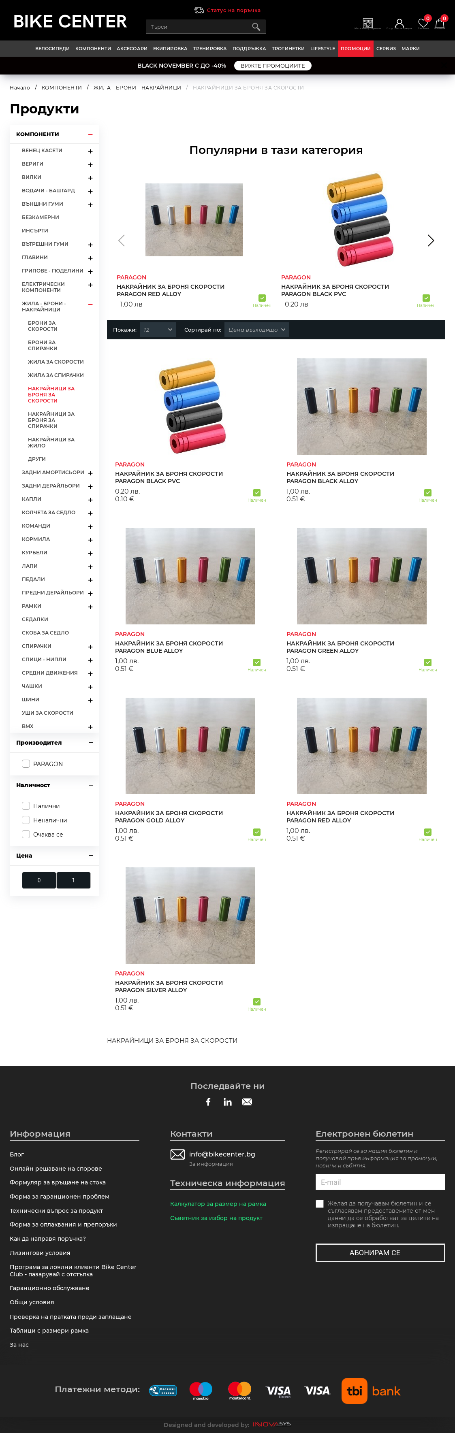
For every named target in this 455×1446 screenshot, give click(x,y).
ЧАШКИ (32, 686)
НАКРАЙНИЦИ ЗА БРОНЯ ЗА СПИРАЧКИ (51, 420)
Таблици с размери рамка (51, 1342)
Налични (46, 805)
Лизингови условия (41, 1259)
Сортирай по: (202, 329)
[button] (121, 240)
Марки (411, 48)
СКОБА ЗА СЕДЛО (45, 633)
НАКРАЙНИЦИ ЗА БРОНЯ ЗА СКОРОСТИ (51, 394)
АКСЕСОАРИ (132, 48)
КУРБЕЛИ (34, 552)
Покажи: (125, 329)
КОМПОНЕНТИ (93, 48)
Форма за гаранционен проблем (62, 1199)
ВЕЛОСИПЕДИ (52, 48)
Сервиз (386, 48)
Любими (416, 23)
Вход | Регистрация (383, 31)
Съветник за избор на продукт (218, 1219)
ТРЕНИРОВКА (210, 48)
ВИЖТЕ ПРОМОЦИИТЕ (273, 65)
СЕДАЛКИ (35, 619)
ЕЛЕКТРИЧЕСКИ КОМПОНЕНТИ (43, 287)
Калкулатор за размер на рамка (221, 1204)
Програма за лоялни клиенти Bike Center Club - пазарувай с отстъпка (65, 1278)
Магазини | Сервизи (341, 31)
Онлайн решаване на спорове (58, 1169)
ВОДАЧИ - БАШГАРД (48, 190)
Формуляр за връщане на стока (60, 1184)
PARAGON (48, 763)
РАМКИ (31, 606)
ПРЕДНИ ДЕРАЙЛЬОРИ (53, 593)
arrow (90, 134)
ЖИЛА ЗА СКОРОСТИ (56, 362)
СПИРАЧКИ (36, 646)
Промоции (356, 48)
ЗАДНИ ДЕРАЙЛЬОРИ (51, 486)
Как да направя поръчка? (51, 1244)
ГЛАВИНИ (35, 257)
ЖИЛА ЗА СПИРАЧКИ (56, 375)
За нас (20, 1357)
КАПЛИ (31, 499)
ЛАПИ (30, 566)
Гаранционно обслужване (52, 1297)
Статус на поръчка (234, 10)
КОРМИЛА (36, 539)
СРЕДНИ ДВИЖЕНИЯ (50, 673)
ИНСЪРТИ (35, 231)
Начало (20, 88)
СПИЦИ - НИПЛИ (44, 659)
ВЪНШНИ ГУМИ (42, 204)
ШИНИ (30, 699)
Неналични (50, 820)
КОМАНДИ (36, 526)
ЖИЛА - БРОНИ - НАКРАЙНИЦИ (138, 88)
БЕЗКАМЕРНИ (40, 217)
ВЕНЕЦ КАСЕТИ (42, 150)
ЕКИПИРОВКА (170, 48)
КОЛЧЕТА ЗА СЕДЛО (48, 512)
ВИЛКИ (31, 177)
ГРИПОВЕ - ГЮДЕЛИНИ (52, 271)
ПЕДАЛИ (33, 579)
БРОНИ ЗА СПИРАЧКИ (43, 345)
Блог (17, 1155)
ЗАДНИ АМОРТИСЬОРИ (53, 472)
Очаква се (48, 834)
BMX (27, 726)
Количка (437, 23)
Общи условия (33, 1312)
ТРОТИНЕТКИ (288, 48)
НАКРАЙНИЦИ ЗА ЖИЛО (51, 443)
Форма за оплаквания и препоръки (67, 1229)
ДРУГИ (37, 459)
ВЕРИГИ (32, 164)
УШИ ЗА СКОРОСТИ (47, 713)
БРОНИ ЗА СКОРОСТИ (43, 326)
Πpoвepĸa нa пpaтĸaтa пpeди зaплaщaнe (74, 1327)
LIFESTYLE (322, 48)
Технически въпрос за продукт (59, 1214)
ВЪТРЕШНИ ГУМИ (45, 244)
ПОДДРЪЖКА (249, 48)
